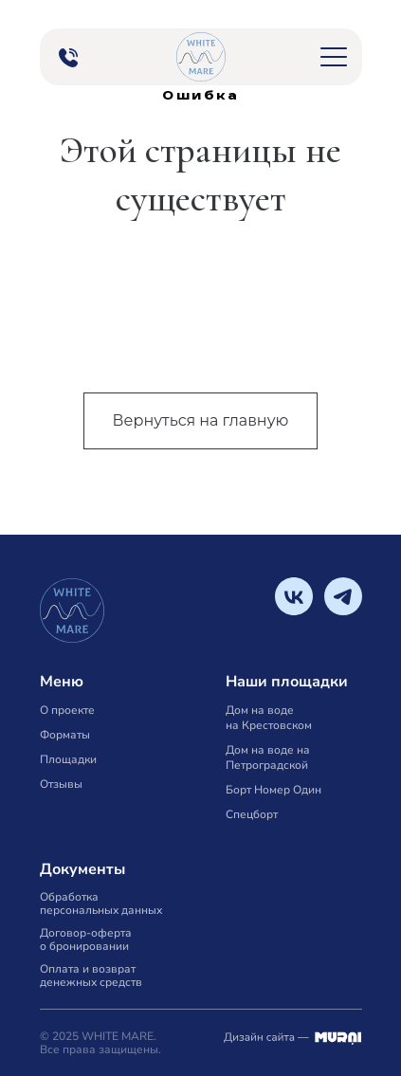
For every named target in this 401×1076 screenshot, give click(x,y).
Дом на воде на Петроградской (268, 757)
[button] (333, 57)
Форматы (65, 734)
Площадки (68, 759)
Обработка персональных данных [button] (101, 903)
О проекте (67, 710)
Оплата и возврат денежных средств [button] (91, 975)
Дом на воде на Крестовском (269, 717)
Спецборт (252, 814)
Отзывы (61, 784)
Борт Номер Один (273, 789)
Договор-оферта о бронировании (86, 939)
